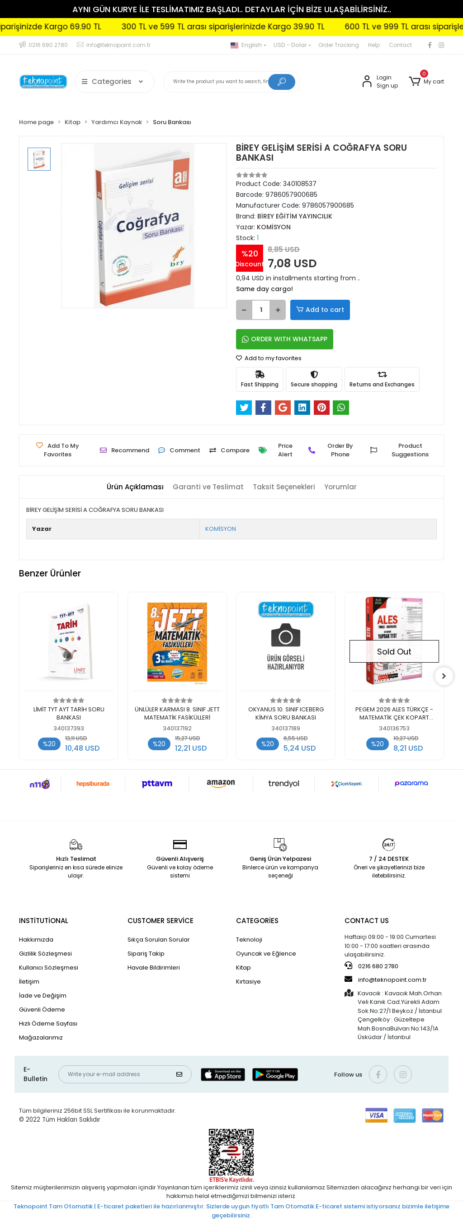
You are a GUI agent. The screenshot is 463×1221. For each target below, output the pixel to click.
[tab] (135, 487)
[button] (426, 81)
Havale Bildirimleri (154, 967)
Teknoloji (249, 939)
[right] (444, 676)
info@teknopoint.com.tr (386, 979)
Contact (400, 45)
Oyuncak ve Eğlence (266, 953)
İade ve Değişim (42, 995)
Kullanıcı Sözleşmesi (48, 967)
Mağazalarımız (41, 1037)
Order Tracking (338, 45)
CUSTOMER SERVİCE (161, 920)
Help (374, 45)
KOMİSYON (220, 529)
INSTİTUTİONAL (43, 920)
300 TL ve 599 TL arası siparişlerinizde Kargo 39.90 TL (238, 26)
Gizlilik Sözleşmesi (45, 953)
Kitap (243, 967)
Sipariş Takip (146, 953)
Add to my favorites (269, 358)
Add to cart (320, 310)
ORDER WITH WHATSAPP (284, 339)
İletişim (29, 981)
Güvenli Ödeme (42, 1009)
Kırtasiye (248, 981)
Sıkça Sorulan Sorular (159, 939)
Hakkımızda (36, 939)
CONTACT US (367, 920)
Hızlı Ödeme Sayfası (48, 1023)
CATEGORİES (257, 920)
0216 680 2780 (371, 965)
